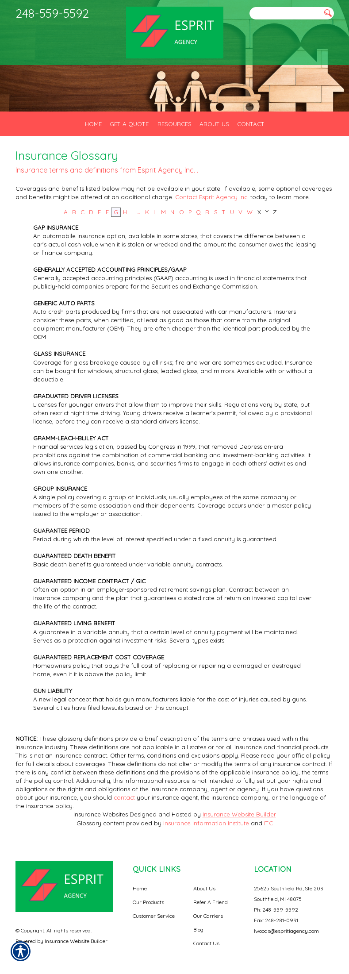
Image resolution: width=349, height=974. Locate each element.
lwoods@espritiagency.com (286, 931)
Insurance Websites (100, 814)
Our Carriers (208, 915)
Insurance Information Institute (206, 823)
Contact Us (206, 943)
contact (124, 797)
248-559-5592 (52, 13)
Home (140, 888)
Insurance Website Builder (239, 814)
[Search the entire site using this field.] (285, 13)
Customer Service (154, 915)
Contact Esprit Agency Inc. (212, 196)
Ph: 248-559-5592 (276, 909)
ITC (268, 823)
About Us (204, 888)
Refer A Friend (210, 902)
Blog (198, 929)
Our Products (148, 902)
